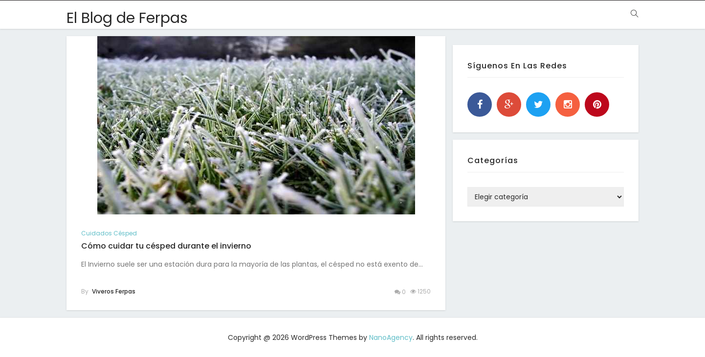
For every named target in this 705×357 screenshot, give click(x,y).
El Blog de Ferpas (127, 18)
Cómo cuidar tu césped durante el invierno (166, 246)
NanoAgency (391, 337)
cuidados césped (109, 233)
